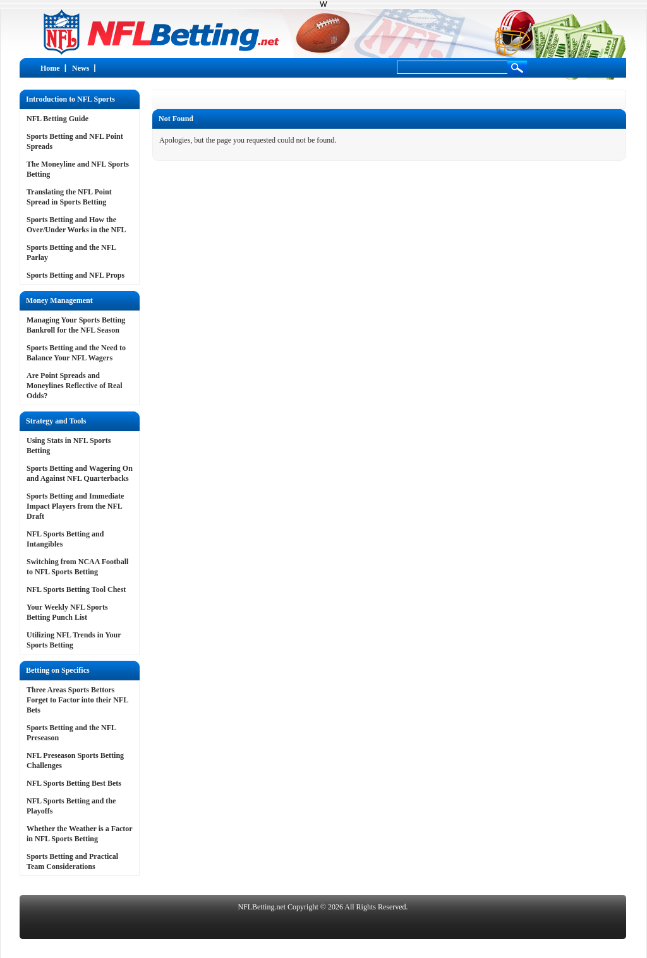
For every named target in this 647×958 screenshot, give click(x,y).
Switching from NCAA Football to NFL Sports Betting (77, 566)
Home (50, 68)
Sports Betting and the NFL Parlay (71, 252)
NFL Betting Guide (57, 118)
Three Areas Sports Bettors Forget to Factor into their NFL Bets (77, 699)
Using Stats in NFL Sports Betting (69, 445)
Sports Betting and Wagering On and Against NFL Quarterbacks (80, 473)
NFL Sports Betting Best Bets (74, 783)
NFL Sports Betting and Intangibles (65, 538)
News (80, 68)
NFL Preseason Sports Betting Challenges (75, 760)
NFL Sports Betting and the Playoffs (71, 805)
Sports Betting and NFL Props (75, 275)
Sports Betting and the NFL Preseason (71, 732)
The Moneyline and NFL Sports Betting (78, 169)
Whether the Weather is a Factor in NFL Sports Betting (79, 833)
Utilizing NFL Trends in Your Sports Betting (74, 639)
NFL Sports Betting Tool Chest (76, 589)
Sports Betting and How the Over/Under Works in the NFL (76, 224)
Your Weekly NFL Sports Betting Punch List (67, 612)
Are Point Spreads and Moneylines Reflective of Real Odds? (75, 385)
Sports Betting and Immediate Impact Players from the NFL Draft (75, 506)
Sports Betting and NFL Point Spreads (75, 141)
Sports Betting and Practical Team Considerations (72, 861)
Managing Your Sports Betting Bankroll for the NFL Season (76, 325)
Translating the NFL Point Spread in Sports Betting (69, 196)
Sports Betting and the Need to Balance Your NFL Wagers (76, 352)
